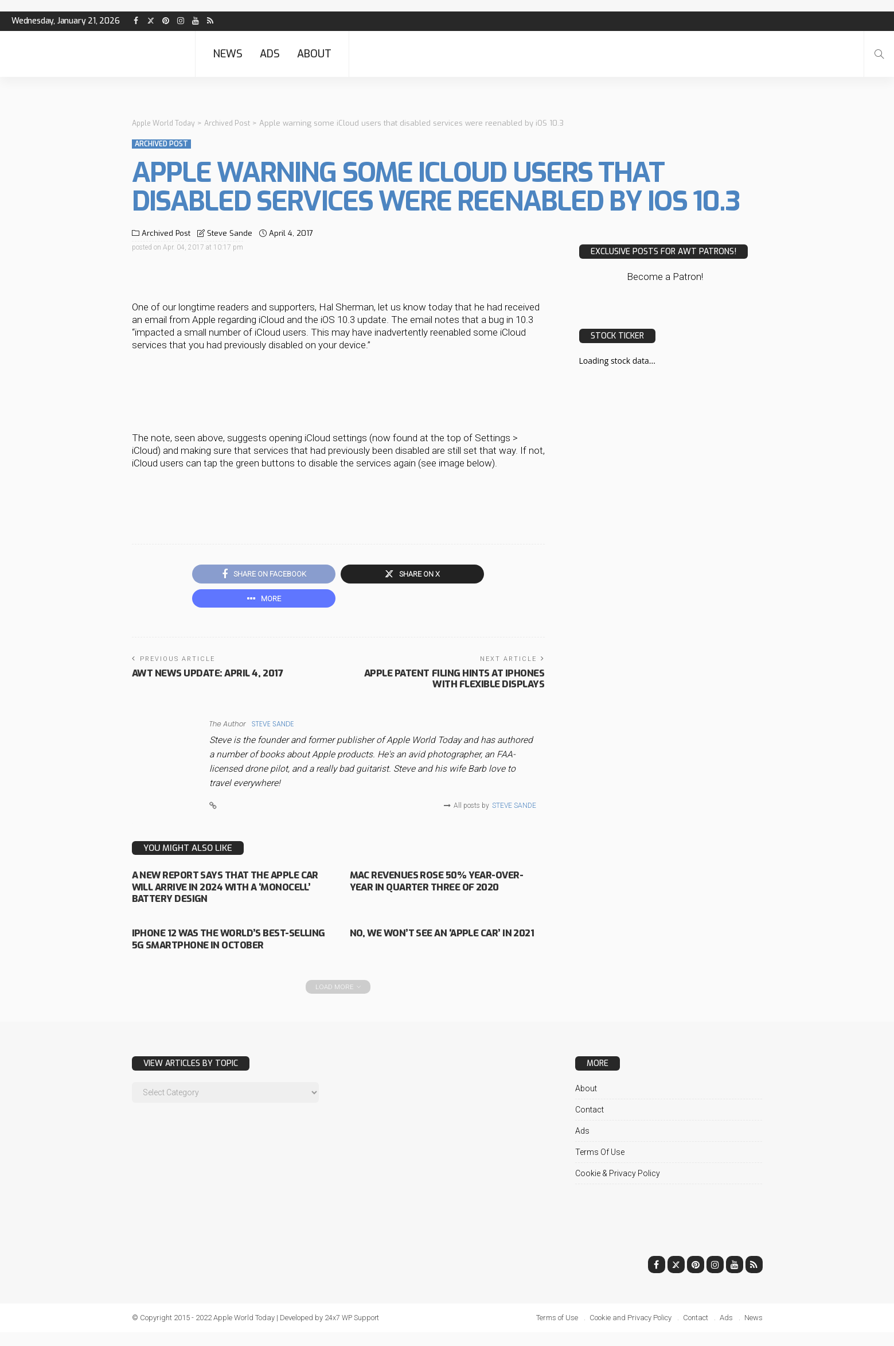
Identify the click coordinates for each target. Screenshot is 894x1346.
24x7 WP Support (353, 1331)
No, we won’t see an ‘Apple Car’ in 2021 (444, 941)
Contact (589, 1123)
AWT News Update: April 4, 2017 (211, 676)
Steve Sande (229, 233)
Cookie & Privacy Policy (617, 1187)
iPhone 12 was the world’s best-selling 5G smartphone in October (223, 947)
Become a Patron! (665, 276)
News (228, 54)
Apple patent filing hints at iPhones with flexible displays (450, 682)
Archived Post (161, 144)
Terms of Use (599, 1165)
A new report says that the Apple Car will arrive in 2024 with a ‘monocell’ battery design (227, 889)
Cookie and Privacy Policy (631, 1331)
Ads (270, 54)
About (314, 54)
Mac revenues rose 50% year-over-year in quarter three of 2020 (436, 889)
